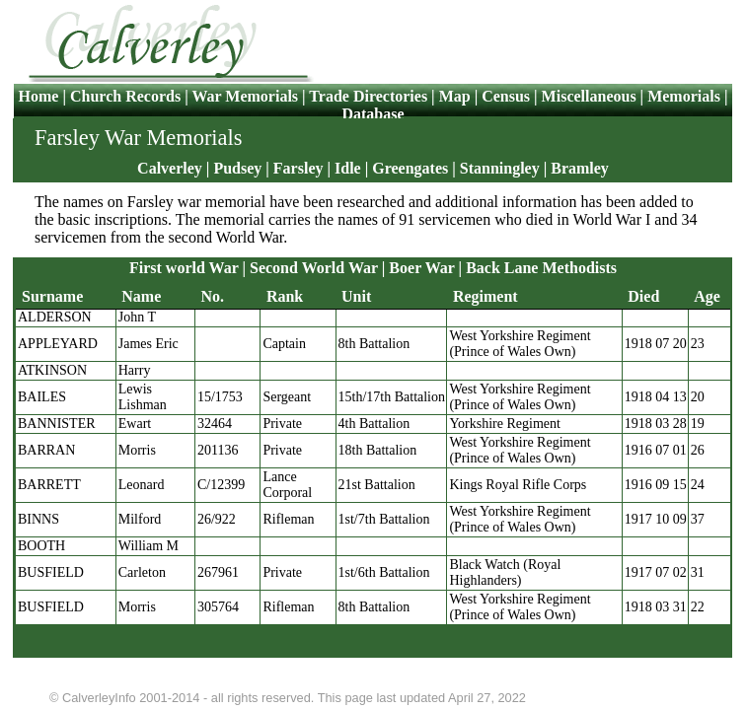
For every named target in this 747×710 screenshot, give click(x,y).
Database (372, 114)
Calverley (169, 168)
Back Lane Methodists (541, 267)
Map (455, 96)
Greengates (410, 168)
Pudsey (237, 168)
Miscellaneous (589, 96)
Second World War (314, 267)
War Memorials (244, 96)
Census (506, 96)
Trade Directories (368, 96)
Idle (348, 168)
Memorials (683, 96)
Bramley (580, 168)
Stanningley (500, 168)
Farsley (298, 168)
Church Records (125, 96)
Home (41, 96)
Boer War (421, 267)
